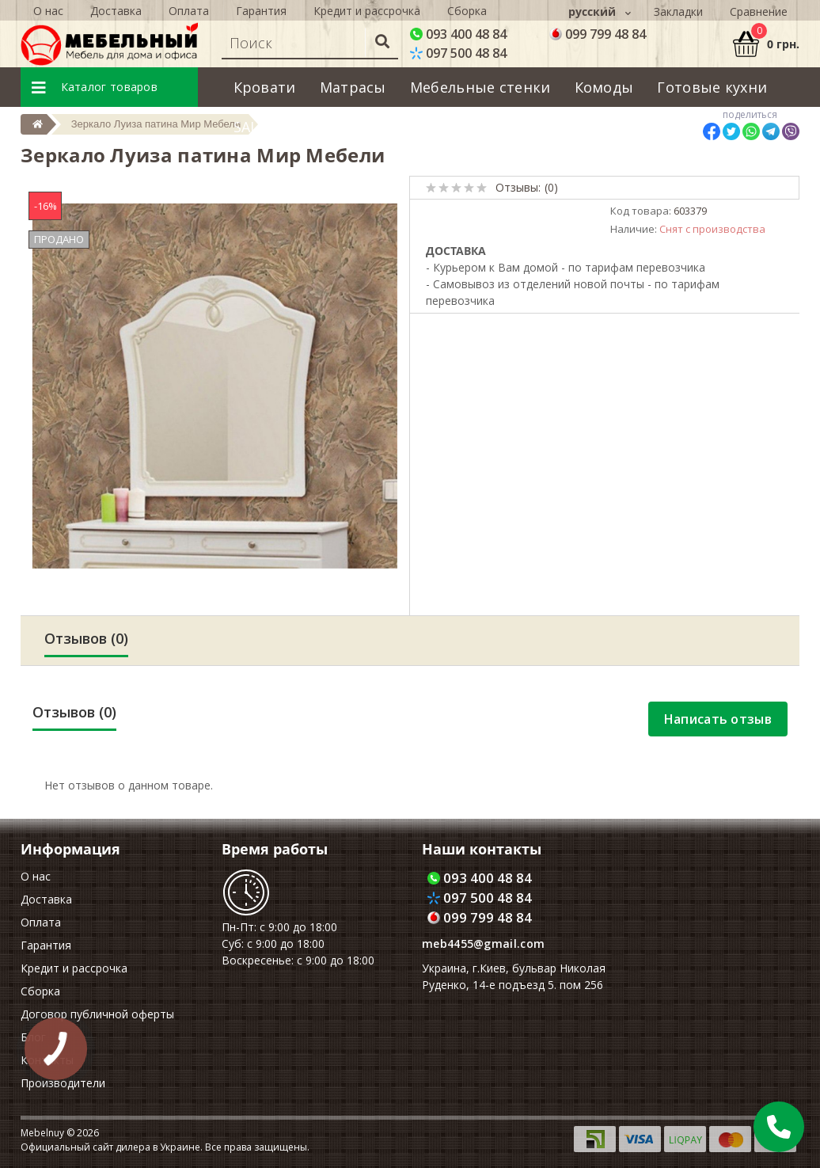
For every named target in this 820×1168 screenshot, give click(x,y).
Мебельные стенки (480, 87)
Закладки (678, 11)
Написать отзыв (718, 719)
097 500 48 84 (458, 53)
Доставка (46, 899)
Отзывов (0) (86, 638)
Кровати (264, 87)
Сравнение (759, 11)
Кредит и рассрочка (74, 968)
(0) (551, 187)
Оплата (41, 922)
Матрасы (353, 87)
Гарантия (46, 945)
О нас (36, 876)
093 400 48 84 (458, 34)
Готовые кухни (712, 87)
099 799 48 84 (597, 34)
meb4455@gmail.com (483, 943)
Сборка (40, 991)
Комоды (604, 87)
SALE (250, 126)
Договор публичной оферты (97, 1014)
